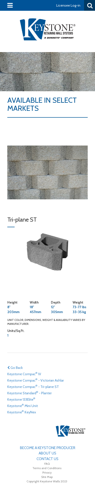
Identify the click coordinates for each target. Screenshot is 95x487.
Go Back (15, 367)
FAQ (47, 463)
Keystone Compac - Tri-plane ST (33, 386)
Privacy (47, 472)
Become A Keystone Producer (47, 448)
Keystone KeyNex (21, 411)
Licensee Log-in (68, 5)
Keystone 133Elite (21, 399)
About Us (47, 453)
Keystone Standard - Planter (29, 392)
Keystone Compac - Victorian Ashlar (35, 380)
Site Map (47, 477)
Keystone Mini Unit (22, 405)
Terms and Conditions (46, 468)
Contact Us (47, 459)
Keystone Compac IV (24, 373)
